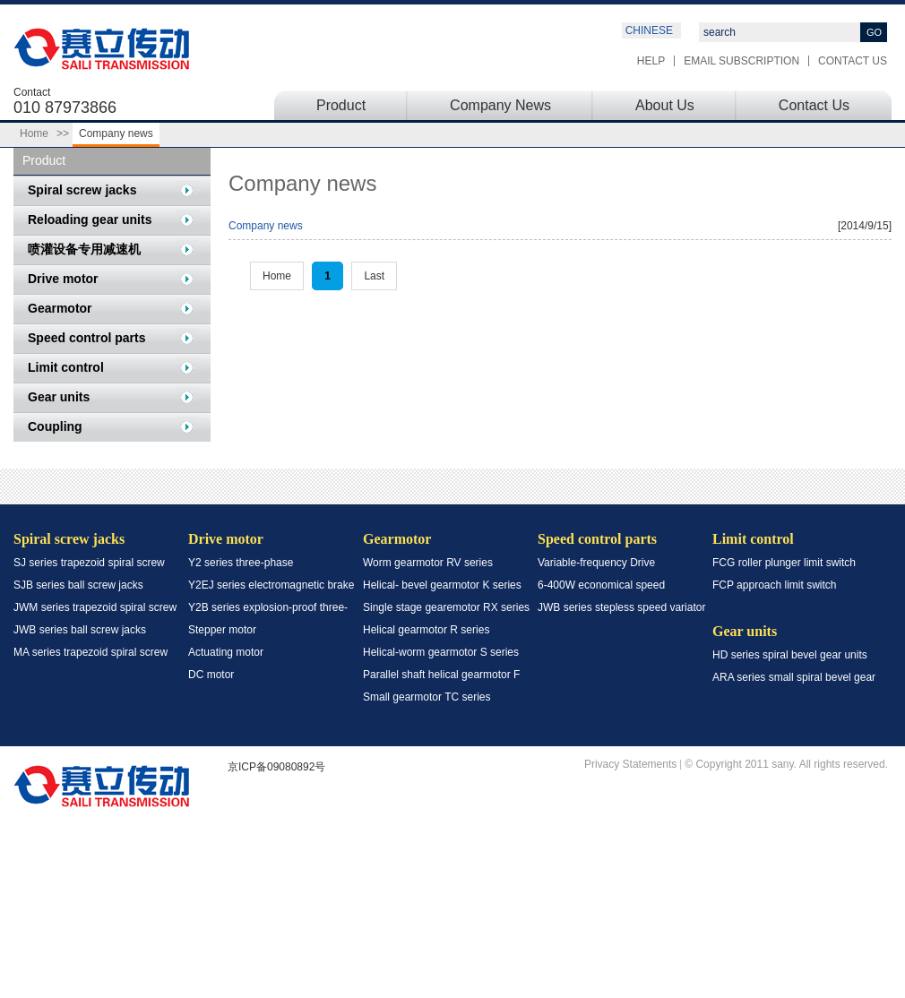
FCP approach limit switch (774, 585)
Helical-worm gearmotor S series (441, 652)
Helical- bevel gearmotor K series (442, 585)
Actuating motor (225, 652)
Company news (265, 225)
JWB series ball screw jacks (79, 630)
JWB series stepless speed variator (621, 607)
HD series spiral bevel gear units (789, 655)
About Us (664, 105)
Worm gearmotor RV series (428, 562)
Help (651, 61)
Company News (500, 105)
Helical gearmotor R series (426, 630)
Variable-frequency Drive (596, 562)
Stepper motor (222, 630)
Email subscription (741, 61)
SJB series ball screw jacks (78, 585)
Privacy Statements (630, 765)
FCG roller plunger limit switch (784, 562)
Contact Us (852, 61)
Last (374, 276)
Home (34, 133)
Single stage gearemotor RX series (446, 607)
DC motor (211, 674)
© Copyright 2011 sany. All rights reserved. (786, 765)
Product (341, 105)
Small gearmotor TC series (427, 697)
